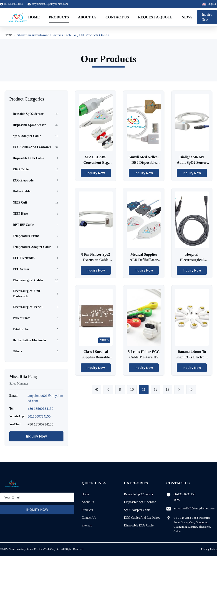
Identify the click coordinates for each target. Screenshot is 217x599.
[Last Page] (191, 389)
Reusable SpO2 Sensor (138, 494)
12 (155, 389)
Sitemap (87, 525)
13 (167, 389)
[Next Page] (179, 389)
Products (59, 17)
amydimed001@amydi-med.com (50, 3)
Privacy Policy (209, 549)
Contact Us (117, 17)
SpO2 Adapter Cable (137, 510)
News (187, 17)
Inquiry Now (207, 17)
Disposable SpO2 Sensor (140, 502)
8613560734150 (39, 416)
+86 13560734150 (40, 408)
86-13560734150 (184, 494)
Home (34, 17)
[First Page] (96, 389)
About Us (87, 17)
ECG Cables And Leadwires (142, 517)
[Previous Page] (108, 389)
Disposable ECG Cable (139, 525)
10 (132, 389)
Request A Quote (155, 17)
